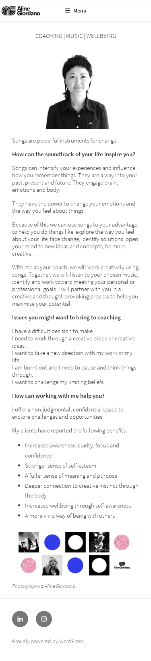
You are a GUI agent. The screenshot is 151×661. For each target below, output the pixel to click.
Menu (76, 10)
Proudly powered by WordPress (48, 641)
